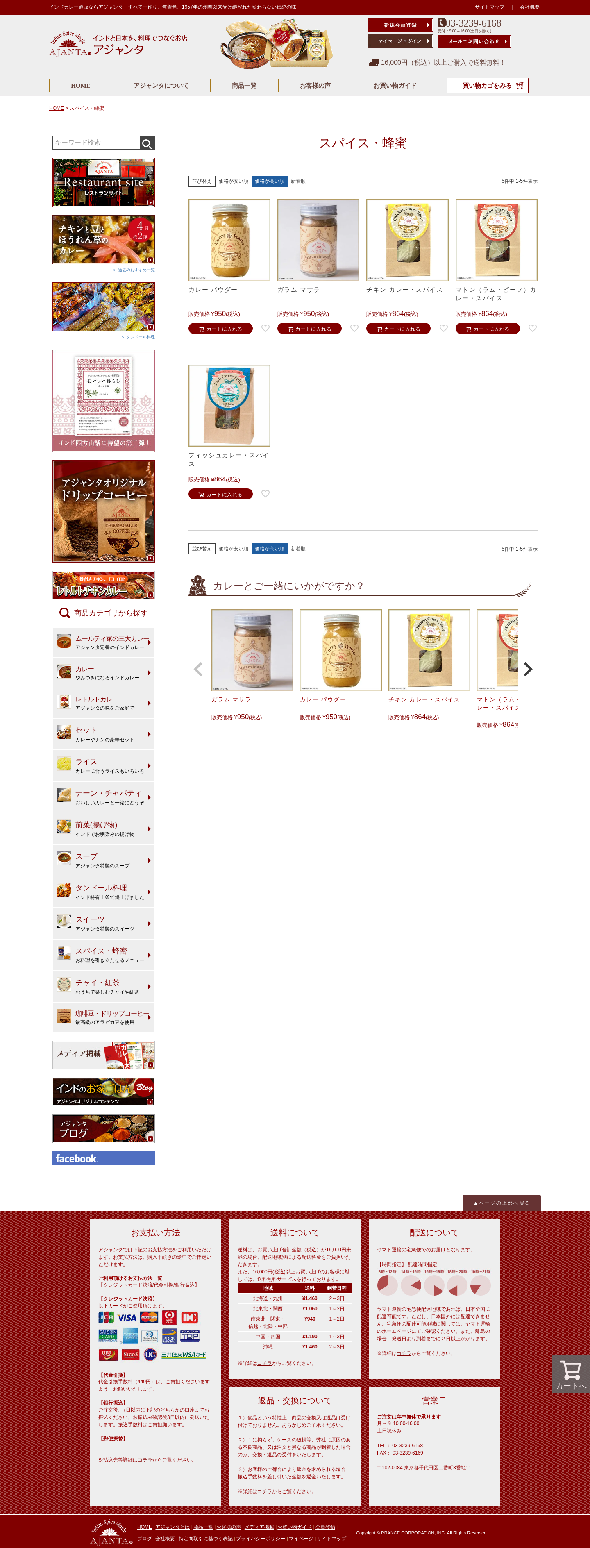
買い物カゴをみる (488, 85)
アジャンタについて (161, 85)
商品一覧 (244, 85)
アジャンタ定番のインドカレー (103, 642)
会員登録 (325, 1527)
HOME (81, 85)
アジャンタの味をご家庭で (95, 703)
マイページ (301, 1538)
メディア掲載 (259, 1527)
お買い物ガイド (395, 85)
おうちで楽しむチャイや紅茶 (98, 986)
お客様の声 (315, 85)
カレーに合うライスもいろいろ (100, 765)
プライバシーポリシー (260, 1538)
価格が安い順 (233, 181)
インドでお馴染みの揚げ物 (95, 828)
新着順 (298, 181)
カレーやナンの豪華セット (95, 733)
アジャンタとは (172, 1527)
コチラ (145, 1460)
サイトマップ (489, 7)
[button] (198, 669)
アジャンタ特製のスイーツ (95, 923)
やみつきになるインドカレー (98, 672)
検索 (147, 142)
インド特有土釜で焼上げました (100, 891)
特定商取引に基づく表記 (206, 1538)
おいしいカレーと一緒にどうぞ (100, 797)
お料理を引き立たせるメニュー (100, 954)
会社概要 (530, 7)
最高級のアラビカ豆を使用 (103, 1017)
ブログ (144, 1538)
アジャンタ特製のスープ (93, 860)
